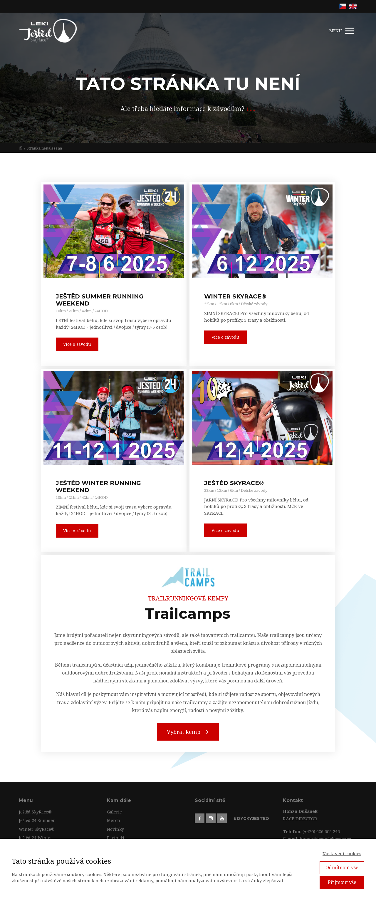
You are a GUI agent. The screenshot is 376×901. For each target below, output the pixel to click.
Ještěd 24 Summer (37, 820)
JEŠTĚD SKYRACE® (234, 482)
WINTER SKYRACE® (235, 296)
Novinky (115, 829)
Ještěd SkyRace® (35, 812)
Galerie (114, 812)
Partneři (115, 837)
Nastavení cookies (342, 853)
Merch (113, 820)
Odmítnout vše (341, 867)
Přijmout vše (342, 882)
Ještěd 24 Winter (35, 837)
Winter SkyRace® (37, 829)
